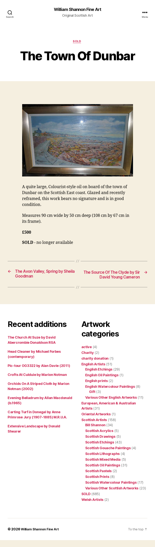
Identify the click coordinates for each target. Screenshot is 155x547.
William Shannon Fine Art (77, 9)
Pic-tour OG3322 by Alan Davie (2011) (39, 373)
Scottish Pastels (98, 478)
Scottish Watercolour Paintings (111, 489)
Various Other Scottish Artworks (112, 495)
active (86, 354)
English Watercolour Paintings (110, 394)
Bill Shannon (95, 432)
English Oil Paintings (101, 382)
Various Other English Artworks (111, 404)
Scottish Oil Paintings (102, 472)
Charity (87, 360)
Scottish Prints (97, 484)
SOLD (77, 42)
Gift (92, 399)
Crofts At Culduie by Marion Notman (37, 382)
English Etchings (99, 376)
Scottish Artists (94, 427)
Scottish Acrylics (99, 438)
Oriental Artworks (96, 421)
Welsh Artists (92, 507)
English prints (96, 388)
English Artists (93, 371)
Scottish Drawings (100, 444)
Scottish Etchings (99, 449)
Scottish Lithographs (102, 461)
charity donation (95, 365)
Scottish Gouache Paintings (108, 455)
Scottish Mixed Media (103, 467)
